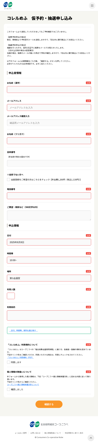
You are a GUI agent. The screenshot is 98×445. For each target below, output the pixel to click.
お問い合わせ (35, 433)
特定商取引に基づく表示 (74, 433)
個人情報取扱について (52, 433)
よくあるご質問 (21, 433)
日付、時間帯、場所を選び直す (23, 330)
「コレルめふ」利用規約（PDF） (20, 357)
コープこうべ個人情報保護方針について (23, 384)
